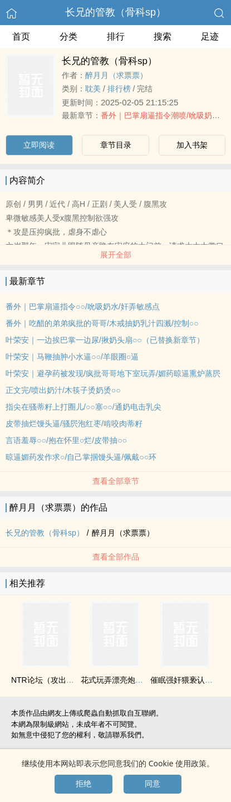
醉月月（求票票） (116, 75)
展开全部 (115, 254)
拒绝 (83, 783)
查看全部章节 (115, 481)
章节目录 (115, 144)
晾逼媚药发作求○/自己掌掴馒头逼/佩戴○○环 (81, 457)
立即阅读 (39, 144)
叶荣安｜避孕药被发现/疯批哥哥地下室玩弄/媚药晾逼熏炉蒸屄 (113, 373)
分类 (68, 36)
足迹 (210, 36)
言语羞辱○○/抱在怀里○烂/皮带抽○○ (66, 440)
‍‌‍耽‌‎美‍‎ (93, 88)
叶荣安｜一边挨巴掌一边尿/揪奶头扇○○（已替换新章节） (105, 340)
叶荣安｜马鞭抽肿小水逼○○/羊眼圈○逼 (72, 356)
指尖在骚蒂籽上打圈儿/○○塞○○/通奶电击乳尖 (83, 406)
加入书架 (192, 144)
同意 (152, 783)
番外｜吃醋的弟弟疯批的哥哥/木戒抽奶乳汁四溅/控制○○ (102, 323)
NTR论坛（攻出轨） (46, 679)
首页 (21, 36)
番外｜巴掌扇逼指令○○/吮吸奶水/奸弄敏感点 (83, 306)
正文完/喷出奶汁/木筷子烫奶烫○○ (63, 390)
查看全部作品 (115, 556)
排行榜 (119, 88)
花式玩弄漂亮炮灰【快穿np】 (132, 679)
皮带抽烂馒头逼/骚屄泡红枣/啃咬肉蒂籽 (74, 423)
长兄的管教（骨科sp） (115, 12)
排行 (116, 36)
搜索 (162, 36)
